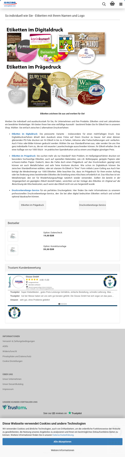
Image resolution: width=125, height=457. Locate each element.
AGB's (5, 346)
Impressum (8, 389)
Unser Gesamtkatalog (13, 384)
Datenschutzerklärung (63, 435)
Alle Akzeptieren (62, 441)
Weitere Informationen (62, 450)
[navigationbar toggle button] (121, 4)
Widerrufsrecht (10, 351)
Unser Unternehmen (12, 379)
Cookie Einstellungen (12, 361)
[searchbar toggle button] (104, 4)
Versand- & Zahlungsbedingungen (19, 341)
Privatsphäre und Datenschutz (17, 356)
